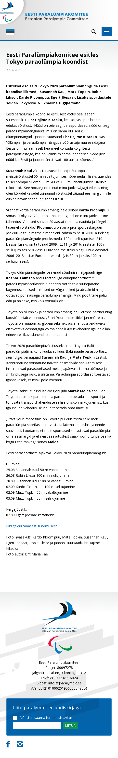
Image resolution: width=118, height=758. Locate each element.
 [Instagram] (20, 744)
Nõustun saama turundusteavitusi (46, 717)
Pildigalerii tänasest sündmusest (31, 526)
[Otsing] (92, 31)
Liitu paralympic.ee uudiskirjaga (47, 708)
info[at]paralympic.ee (65, 683)
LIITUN (70, 725)
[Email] (37, 725)
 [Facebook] (8, 744)
